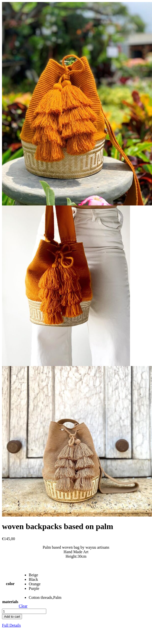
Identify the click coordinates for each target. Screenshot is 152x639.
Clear (23, 606)
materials (10, 602)
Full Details (11, 625)
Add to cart (12, 616)
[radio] (45, 575)
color (10, 584)
